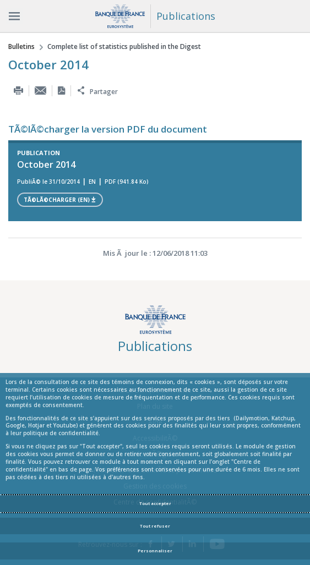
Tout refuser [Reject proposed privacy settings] (155, 526)
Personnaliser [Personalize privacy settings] (155, 550)
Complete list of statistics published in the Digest (124, 46)
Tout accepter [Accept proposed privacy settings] (155, 503)
